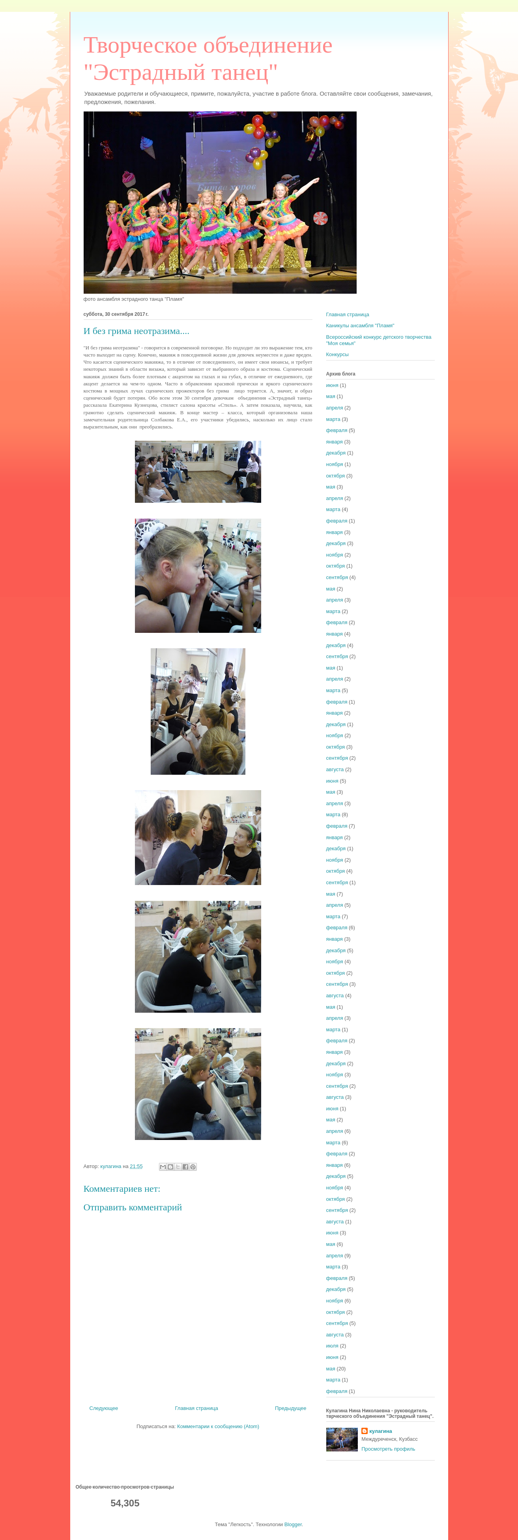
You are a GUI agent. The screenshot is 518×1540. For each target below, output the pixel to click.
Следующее (104, 1408)
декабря (336, 453)
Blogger (293, 1524)
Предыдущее (291, 1408)
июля (332, 1346)
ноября (334, 464)
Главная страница (196, 1408)
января (334, 442)
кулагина (380, 1431)
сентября (337, 577)
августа (335, 769)
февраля (337, 430)
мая (330, 396)
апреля (334, 408)
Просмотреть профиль (388, 1449)
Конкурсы (337, 354)
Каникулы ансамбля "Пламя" (360, 325)
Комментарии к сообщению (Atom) (218, 1426)
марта (333, 419)
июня (332, 385)
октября (335, 476)
